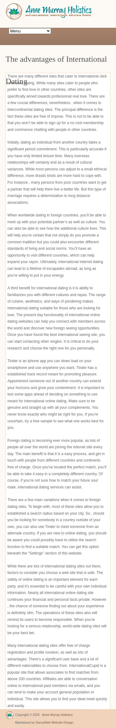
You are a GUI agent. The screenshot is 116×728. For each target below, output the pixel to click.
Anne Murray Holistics (57, 715)
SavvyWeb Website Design (54, 722)
